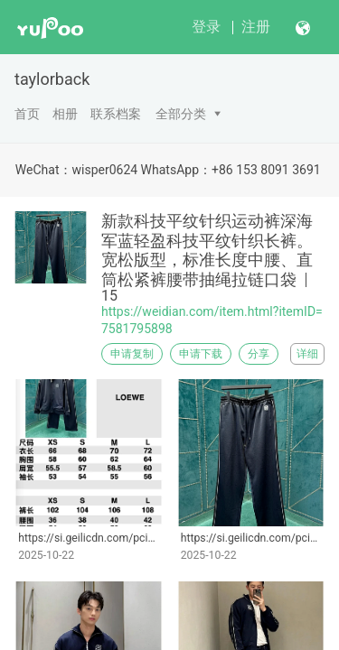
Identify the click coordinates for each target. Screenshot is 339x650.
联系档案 (115, 114)
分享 (258, 354)
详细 (307, 354)
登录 (206, 26)
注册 (255, 26)
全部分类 (180, 114)
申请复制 (132, 354)
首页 (27, 114)
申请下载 (200, 354)
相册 (65, 114)
